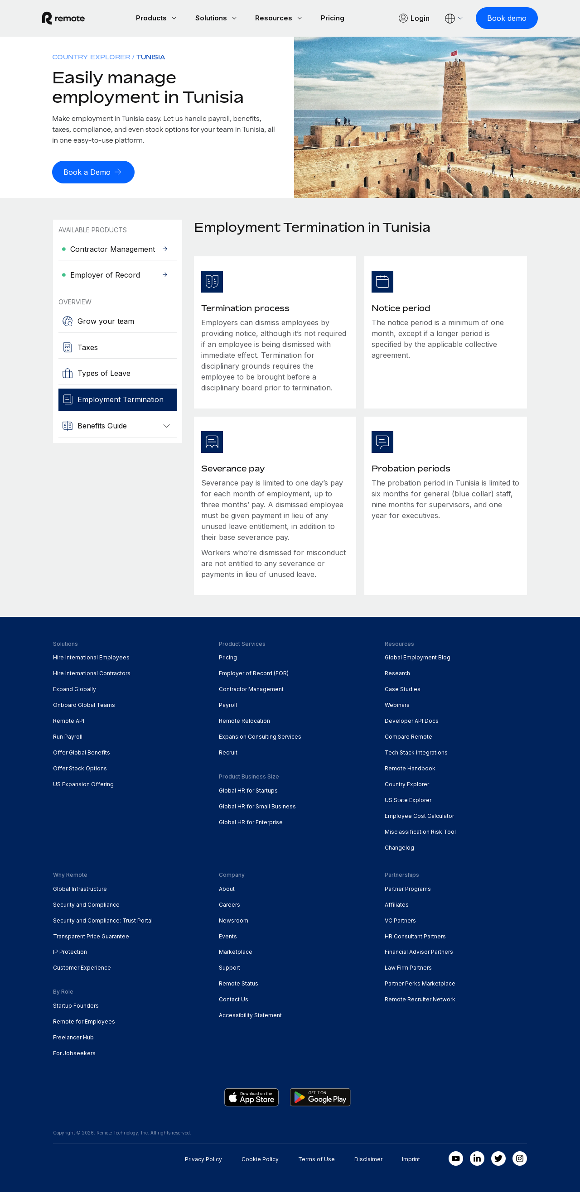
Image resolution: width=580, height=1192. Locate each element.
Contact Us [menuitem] (233, 998)
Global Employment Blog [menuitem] (417, 657)
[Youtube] (456, 1157)
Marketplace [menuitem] (235, 951)
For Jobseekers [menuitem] (74, 1052)
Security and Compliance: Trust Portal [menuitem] (103, 919)
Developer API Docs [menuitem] (412, 719)
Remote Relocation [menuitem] (244, 719)
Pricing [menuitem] (228, 657)
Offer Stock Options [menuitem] (80, 767)
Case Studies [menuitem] (402, 688)
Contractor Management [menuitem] (251, 688)
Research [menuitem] (397, 672)
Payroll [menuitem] (228, 704)
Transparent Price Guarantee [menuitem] (91, 935)
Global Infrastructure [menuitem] (80, 887)
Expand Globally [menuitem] (74, 688)
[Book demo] (496, 18)
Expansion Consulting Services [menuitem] (260, 735)
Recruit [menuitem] (228, 751)
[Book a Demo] (93, 172)
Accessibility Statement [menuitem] (250, 1014)
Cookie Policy (260, 1158)
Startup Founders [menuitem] (76, 1004)
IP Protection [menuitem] (70, 951)
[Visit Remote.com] (74, 18)
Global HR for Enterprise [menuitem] (251, 821)
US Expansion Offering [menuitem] (83, 783)
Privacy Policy (203, 1158)
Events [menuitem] (228, 935)
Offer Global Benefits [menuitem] (81, 751)
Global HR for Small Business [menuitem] (257, 805)
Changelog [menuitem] (399, 846)
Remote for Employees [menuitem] (84, 1020)
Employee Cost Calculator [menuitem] (419, 815)
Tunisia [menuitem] (150, 57)
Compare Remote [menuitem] (408, 735)
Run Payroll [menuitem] (67, 735)
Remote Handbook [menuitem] (410, 767)
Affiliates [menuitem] (397, 903)
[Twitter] (498, 1157)
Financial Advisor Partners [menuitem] (419, 951)
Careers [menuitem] (229, 903)
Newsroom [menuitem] (233, 919)
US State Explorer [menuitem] (408, 799)
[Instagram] (519, 1157)
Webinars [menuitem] (397, 704)
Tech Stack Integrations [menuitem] (416, 751)
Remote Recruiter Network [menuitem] (420, 998)
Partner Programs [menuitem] (408, 887)
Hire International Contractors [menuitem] (91, 672)
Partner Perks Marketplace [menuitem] (420, 982)
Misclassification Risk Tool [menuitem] (420, 830)
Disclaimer (368, 1158)
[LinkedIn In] (477, 1157)
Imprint (411, 1158)
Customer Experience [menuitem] (82, 967)
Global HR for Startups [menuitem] (248, 789)
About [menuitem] (227, 887)
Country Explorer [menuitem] (91, 57)
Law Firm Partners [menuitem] (408, 967)
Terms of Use (316, 1158)
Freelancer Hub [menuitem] (73, 1036)
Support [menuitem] (229, 967)
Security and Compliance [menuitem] (86, 903)
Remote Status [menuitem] (238, 982)
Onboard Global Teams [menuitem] (84, 704)
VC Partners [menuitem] (400, 919)
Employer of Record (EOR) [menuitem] (254, 672)
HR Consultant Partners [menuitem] (415, 935)
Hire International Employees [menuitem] (91, 657)
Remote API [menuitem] (68, 719)
